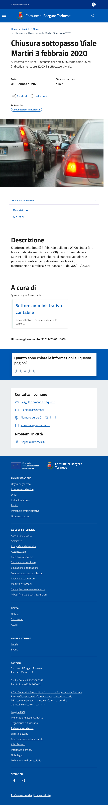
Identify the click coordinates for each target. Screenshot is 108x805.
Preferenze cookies (21, 795)
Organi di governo (21, 484)
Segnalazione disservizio (24, 723)
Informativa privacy (21, 750)
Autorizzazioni (18, 552)
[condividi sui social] (19, 96)
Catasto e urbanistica (22, 557)
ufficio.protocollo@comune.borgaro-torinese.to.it (45, 696)
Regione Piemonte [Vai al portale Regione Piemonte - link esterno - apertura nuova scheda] (20, 4)
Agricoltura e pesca (21, 535)
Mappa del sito (42, 795)
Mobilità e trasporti (21, 584)
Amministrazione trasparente (27, 739)
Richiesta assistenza (22, 728)
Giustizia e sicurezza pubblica (27, 573)
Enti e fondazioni (20, 500)
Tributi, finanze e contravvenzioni (29, 594)
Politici (14, 505)
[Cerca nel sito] (93, 16)
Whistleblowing (19, 734)
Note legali (17, 755)
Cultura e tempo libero (23, 562)
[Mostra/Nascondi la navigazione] (4, 15)
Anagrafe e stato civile (23, 546)
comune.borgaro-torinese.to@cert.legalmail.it (42, 700)
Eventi (14, 649)
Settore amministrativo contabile (39, 309)
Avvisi (14, 625)
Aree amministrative (22, 489)
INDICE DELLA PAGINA (54, 200)
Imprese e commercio (23, 578)
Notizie (15, 614)
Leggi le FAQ (18, 712)
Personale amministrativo (25, 511)
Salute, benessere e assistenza (28, 589)
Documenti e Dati (20, 516)
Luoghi (14, 644)
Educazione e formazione (25, 568)
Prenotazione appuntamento (27, 717)
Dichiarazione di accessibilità (26, 760)
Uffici (14, 495)
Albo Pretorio (18, 744)
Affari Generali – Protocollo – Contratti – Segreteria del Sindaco (46, 692)
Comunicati (17, 619)
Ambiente (16, 541)
